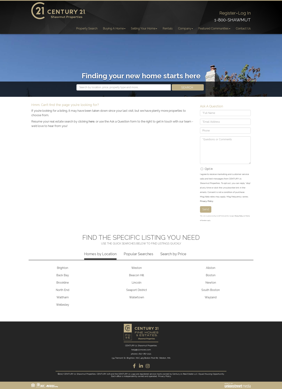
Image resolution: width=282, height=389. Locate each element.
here (91, 121)
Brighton (62, 268)
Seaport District (136, 290)
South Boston (210, 290)
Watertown (136, 297)
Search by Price (173, 254)
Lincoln (136, 282)
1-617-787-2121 (144, 354)
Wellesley (62, 304)
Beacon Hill (136, 275)
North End (62, 290)
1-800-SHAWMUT (232, 19)
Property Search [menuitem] (86, 28)
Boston (210, 275)
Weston (136, 268)
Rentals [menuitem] (168, 28)
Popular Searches (138, 254)
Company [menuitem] (185, 28)
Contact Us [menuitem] (243, 28)
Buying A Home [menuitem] (114, 28)
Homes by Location (100, 254)
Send (205, 209)
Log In (244, 13)
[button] (188, 87)
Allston (210, 268)
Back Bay (62, 275)
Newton (210, 282)
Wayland (211, 297)
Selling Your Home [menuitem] (144, 28)
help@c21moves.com (141, 350)
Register (227, 13)
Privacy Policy (206, 201)
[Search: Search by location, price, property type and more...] (123, 87)
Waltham (62, 297)
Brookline (62, 282)
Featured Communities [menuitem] (214, 28)
